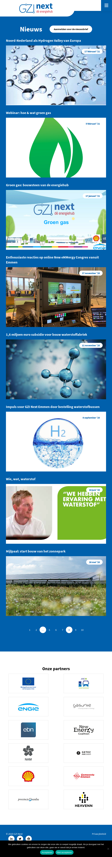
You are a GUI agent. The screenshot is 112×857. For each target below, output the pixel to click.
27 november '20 (91, 273)
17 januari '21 (93, 195)
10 (82, 629)
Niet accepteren (64, 852)
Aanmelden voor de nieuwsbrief (71, 29)
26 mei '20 (94, 562)
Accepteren (47, 852)
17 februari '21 (92, 51)
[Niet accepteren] (108, 848)
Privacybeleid (99, 833)
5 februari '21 (93, 123)
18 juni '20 (94, 489)
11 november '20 (91, 345)
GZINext (35, 8)
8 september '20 (91, 417)
